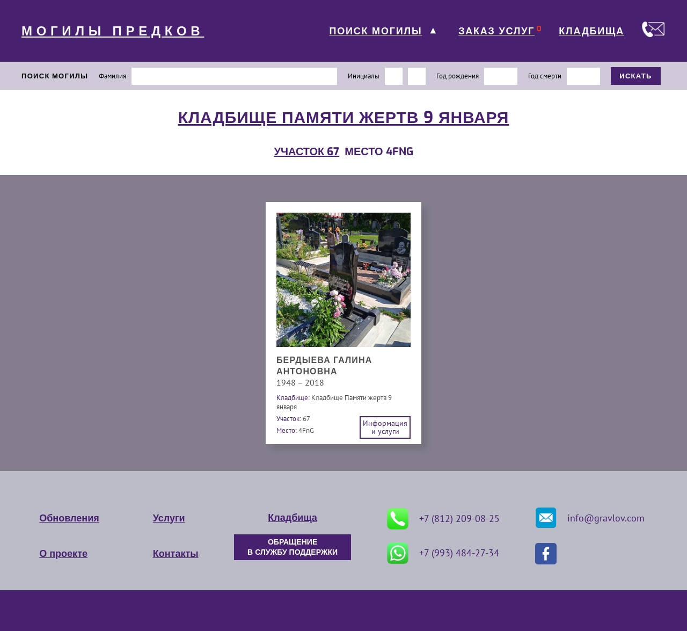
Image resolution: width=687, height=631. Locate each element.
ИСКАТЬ (635, 76)
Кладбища (292, 517)
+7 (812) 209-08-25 (443, 519)
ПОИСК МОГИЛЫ (375, 31)
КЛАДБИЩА (591, 31)
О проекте (63, 553)
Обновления (69, 518)
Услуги (169, 518)
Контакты (176, 553)
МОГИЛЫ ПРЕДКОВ (112, 31)
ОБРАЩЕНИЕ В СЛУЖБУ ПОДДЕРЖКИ (292, 547)
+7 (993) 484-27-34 (443, 553)
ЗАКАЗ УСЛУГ (496, 31)
